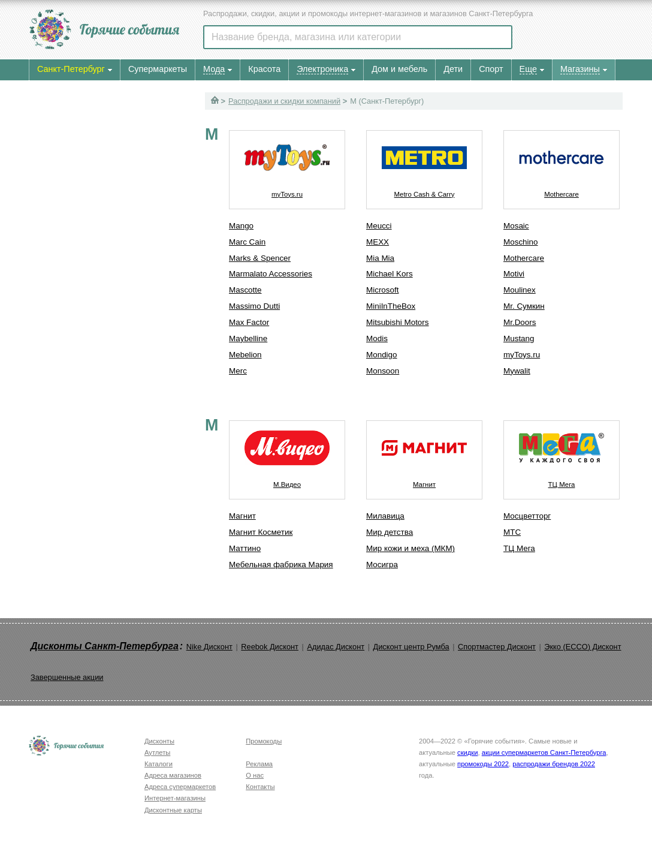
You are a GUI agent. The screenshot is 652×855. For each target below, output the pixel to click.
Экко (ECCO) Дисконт (582, 646)
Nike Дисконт (209, 646)
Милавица (385, 515)
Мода (214, 69)
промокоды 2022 (483, 763)
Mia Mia (380, 258)
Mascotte (245, 289)
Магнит (242, 515)
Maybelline (248, 338)
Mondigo (381, 354)
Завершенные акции (67, 677)
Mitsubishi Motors (397, 322)
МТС (512, 532)
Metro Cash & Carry (424, 164)
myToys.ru (287, 164)
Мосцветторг (527, 515)
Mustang (519, 338)
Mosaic (516, 225)
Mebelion (245, 354)
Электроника (322, 69)
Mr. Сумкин (524, 306)
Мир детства (389, 532)
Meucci (379, 225)
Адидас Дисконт (335, 646)
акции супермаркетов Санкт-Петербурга (544, 752)
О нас (255, 775)
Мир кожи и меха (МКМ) (410, 548)
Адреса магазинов (172, 775)
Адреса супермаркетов (180, 786)
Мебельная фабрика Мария (281, 564)
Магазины (580, 69)
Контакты (260, 786)
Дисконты (159, 741)
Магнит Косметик (260, 532)
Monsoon (382, 370)
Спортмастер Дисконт (497, 646)
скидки (467, 752)
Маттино (245, 548)
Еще (528, 69)
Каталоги (158, 763)
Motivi (513, 273)
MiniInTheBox (390, 306)
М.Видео (287, 454)
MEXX (377, 241)
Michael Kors (389, 273)
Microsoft (382, 289)
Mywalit (516, 370)
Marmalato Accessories (270, 273)
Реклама (259, 763)
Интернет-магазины (175, 798)
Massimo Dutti (254, 306)
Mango (241, 225)
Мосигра (382, 564)
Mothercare (561, 164)
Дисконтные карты (173, 810)
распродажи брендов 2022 (553, 763)
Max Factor (249, 322)
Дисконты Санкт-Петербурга (105, 646)
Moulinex (519, 289)
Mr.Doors (519, 322)
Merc (238, 370)
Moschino (520, 241)
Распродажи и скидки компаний (284, 101)
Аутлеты (157, 752)
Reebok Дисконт (269, 646)
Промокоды (264, 741)
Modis (377, 338)
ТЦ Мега (561, 454)
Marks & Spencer (260, 258)
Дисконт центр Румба (411, 646)
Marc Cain (247, 241)
